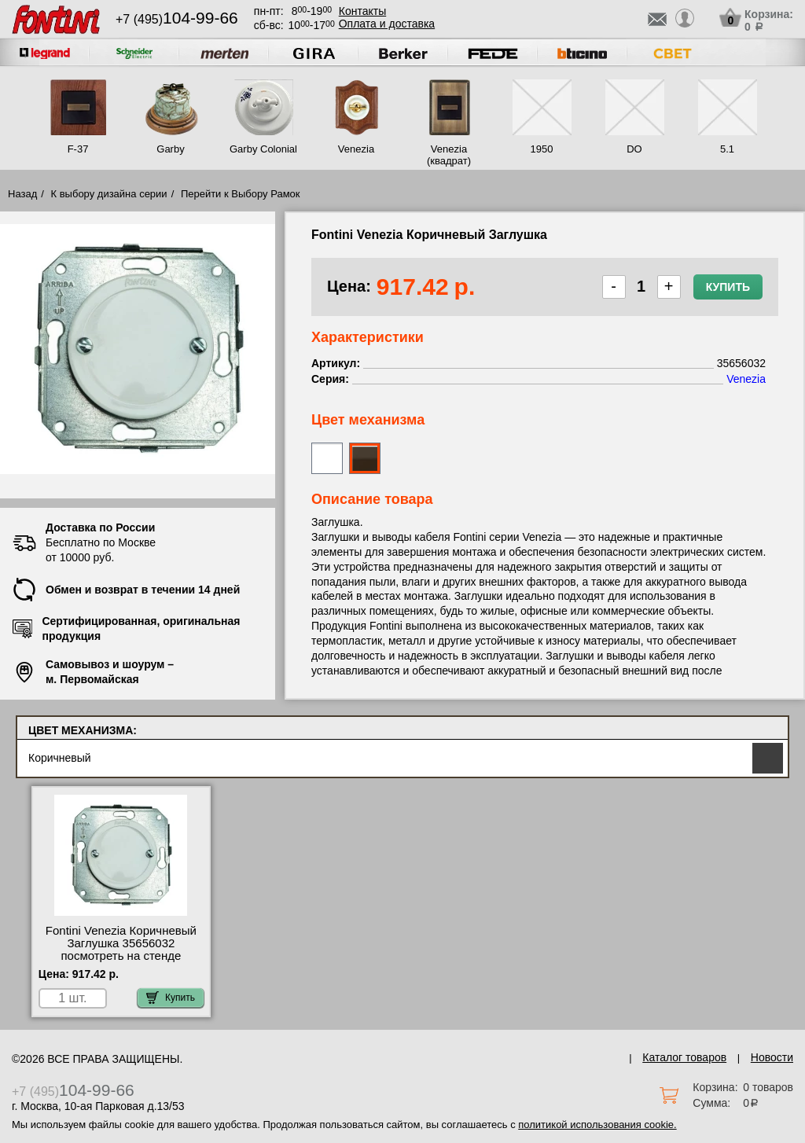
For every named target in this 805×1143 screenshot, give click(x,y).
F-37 (78, 149)
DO (634, 149)
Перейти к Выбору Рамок (240, 194)
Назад (22, 194)
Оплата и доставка (387, 23)
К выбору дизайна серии (109, 194)
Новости (772, 1057)
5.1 (727, 149)
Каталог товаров (684, 1057)
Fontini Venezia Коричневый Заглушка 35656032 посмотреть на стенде (121, 943)
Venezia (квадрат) (449, 155)
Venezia (356, 149)
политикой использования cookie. (597, 1124)
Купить (728, 287)
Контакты (362, 11)
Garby (170, 149)
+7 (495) (177, 19)
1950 (542, 149)
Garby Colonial (263, 149)
